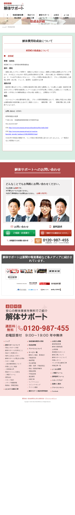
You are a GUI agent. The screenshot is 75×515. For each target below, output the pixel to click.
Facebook (55, 385)
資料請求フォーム (58, 370)
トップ (7, 18)
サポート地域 (9, 354)
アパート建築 (33, 381)
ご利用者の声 (9, 362)
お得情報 (55, 343)
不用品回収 (32, 367)
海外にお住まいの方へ (12, 349)
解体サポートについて (12, 338)
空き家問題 (32, 356)
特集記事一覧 (56, 359)
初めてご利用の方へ (11, 346)
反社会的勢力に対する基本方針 (36, 392)
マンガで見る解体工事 (59, 356)
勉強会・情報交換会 (11, 379)
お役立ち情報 (56, 335)
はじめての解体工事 (11, 382)
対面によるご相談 (11, 360)
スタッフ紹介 (9, 373)
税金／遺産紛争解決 (35, 362)
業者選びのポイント (58, 345)
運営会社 (8, 371)
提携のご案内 (56, 377)
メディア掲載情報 (11, 376)
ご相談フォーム (10, 368)
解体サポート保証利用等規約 (38, 384)
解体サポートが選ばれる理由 (14, 352)
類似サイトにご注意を (12, 365)
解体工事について (58, 348)
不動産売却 (32, 351)
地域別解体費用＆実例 (36, 335)
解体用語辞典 (56, 337)
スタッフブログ (57, 373)
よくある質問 (56, 362)
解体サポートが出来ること (14, 344)
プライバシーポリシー (51, 392)
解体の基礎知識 (57, 340)
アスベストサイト (58, 381)
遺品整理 (32, 370)
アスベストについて (35, 342)
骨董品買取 (32, 364)
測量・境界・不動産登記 (37, 359)
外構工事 (32, 372)
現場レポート (56, 353)
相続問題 (32, 354)
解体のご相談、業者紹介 (37, 348)
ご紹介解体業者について (13, 357)
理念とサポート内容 (11, 341)
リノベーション (34, 375)
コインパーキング (34, 378)
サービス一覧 (33, 346)
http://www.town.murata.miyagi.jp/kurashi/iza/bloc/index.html (28, 128)
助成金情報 (32, 338)
